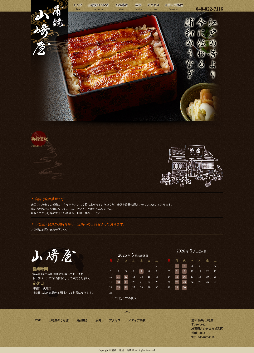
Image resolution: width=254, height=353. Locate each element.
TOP (38, 320)
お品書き (82, 320)
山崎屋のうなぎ (58, 320)
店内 (98, 320)
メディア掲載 (136, 320)
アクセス (114, 320)
